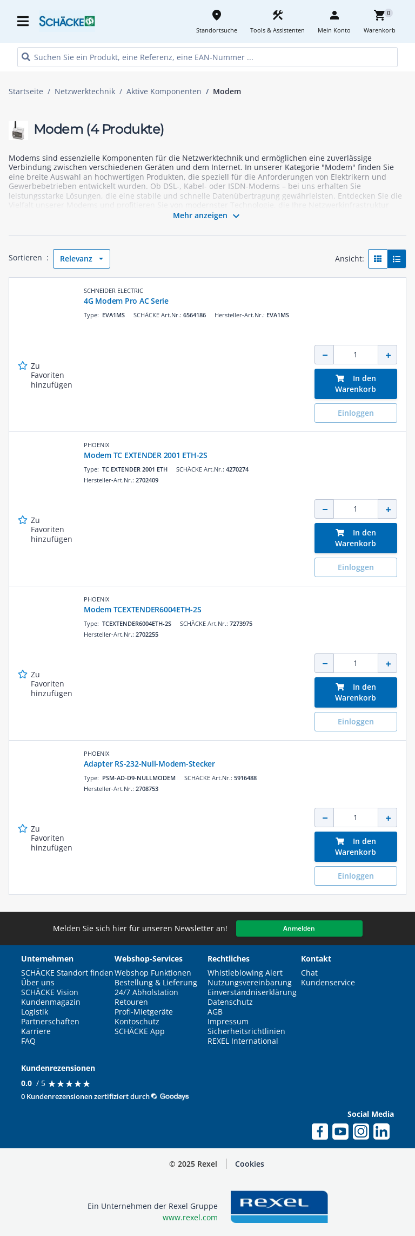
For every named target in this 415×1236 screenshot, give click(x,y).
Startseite (26, 91)
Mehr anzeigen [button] (208, 216)
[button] (249, 1164)
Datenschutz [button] (230, 1002)
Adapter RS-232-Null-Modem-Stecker (149, 763)
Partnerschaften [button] (50, 1021)
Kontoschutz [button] (137, 1021)
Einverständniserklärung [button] (252, 992)
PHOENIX (96, 445)
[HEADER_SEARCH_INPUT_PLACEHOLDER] (207, 57)
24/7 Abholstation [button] (146, 992)
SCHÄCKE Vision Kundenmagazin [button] (51, 997)
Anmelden (299, 928)
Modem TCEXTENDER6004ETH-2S (143, 609)
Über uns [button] (38, 983)
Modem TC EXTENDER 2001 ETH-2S (146, 455)
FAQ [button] (28, 1041)
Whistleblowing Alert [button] (245, 973)
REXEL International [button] (243, 1041)
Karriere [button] (36, 1031)
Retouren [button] (131, 1002)
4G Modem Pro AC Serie (126, 301)
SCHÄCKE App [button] (140, 1031)
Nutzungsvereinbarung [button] (250, 983)
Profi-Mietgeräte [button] (144, 1012)
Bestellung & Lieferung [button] (156, 983)
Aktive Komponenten (164, 91)
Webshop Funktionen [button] (153, 973)
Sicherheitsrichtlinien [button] (246, 1031)
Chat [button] (309, 973)
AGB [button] (215, 1012)
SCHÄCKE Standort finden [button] (67, 973)
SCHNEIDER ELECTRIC (113, 290)
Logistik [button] (34, 1012)
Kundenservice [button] (328, 983)
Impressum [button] (228, 1021)
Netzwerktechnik (85, 91)
